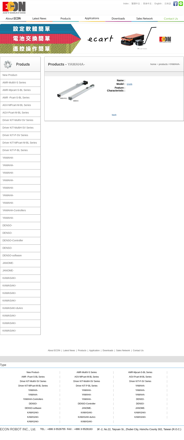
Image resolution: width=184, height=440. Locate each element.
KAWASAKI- (33, 412)
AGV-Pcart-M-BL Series (140, 377)
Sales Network (123, 350)
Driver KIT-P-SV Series (140, 381)
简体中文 (147, 3)
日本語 (168, 3)
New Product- (33, 372)
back (114, 115)
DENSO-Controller (87, 403)
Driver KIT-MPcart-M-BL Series (33, 386)
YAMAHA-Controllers (33, 399)
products (163, 64)
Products (82, 350)
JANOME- (86, 408)
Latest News (69, 350)
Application (94, 350)
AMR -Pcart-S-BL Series (33, 377)
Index (125, 3)
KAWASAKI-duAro (86, 417)
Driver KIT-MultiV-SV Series (33, 381)
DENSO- (140, 399)
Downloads (108, 350)
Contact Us (138, 350)
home (153, 64)
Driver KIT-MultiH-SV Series (86, 381)
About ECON (54, 350)
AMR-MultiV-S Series (87, 372)
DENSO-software (33, 408)
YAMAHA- (175, 64)
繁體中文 (135, 3)
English (158, 3)
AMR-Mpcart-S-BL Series (140, 372)
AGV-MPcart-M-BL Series (86, 377)
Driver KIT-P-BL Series (87, 386)
